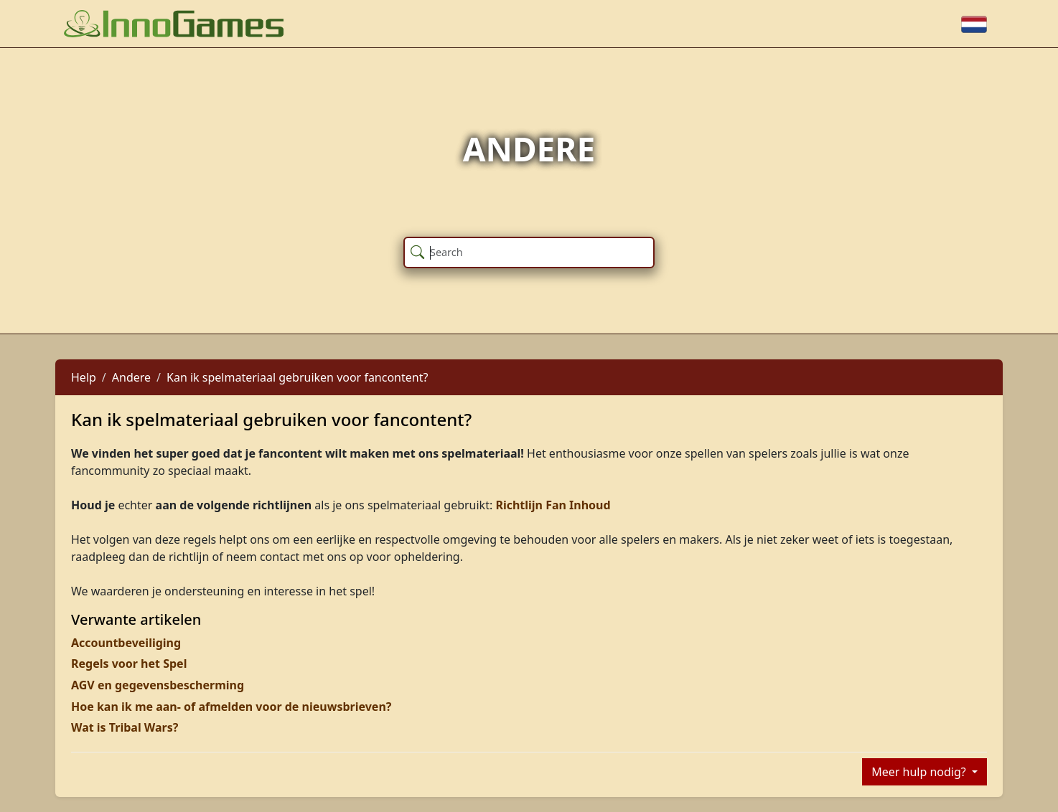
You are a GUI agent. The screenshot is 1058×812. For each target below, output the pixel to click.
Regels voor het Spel (129, 663)
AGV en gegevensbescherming (157, 685)
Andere (131, 377)
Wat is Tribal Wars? (124, 727)
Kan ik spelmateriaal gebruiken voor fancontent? (297, 377)
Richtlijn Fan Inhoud (552, 505)
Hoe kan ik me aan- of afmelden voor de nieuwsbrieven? (231, 706)
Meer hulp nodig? (920, 772)
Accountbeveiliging (126, 643)
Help (83, 377)
